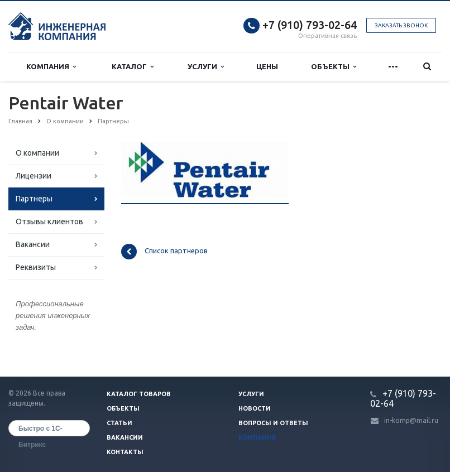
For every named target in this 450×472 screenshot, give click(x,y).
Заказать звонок (401, 25)
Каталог (133, 66)
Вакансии (33, 244)
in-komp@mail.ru (411, 420)
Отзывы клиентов (49, 221)
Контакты (125, 452)
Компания (51, 66)
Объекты (333, 66)
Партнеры (34, 198)
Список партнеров (164, 251)
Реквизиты (36, 267)
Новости (254, 408)
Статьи (119, 423)
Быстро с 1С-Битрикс (40, 430)
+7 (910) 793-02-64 (309, 25)
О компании (37, 152)
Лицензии (33, 175)
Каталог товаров (139, 394)
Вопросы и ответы (273, 423)
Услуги (206, 66)
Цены (267, 66)
